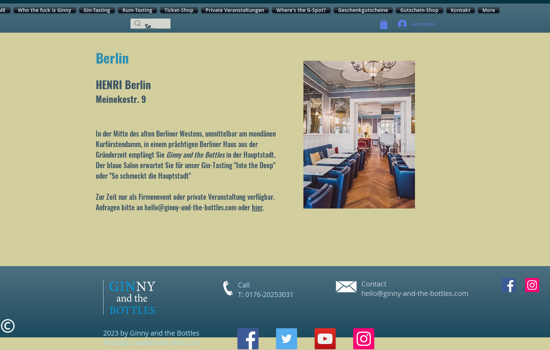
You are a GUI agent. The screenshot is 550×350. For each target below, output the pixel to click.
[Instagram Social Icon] (532, 285)
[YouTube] (325, 338)
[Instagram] (363, 338)
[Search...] (150, 26)
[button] (384, 24)
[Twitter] (286, 338)
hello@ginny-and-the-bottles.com (190, 207)
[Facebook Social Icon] (509, 285)
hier (257, 207)
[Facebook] (248, 338)
